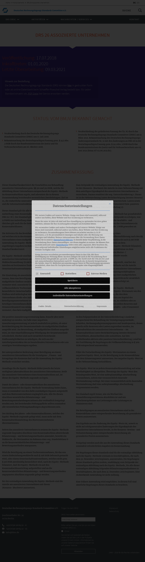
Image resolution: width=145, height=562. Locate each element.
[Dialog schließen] (110, 168)
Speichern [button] (73, 245)
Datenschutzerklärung (63, 204)
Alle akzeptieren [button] (72, 252)
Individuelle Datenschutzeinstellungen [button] (72, 260)
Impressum (102, 271)
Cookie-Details (44, 271)
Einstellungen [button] (62, 209)
